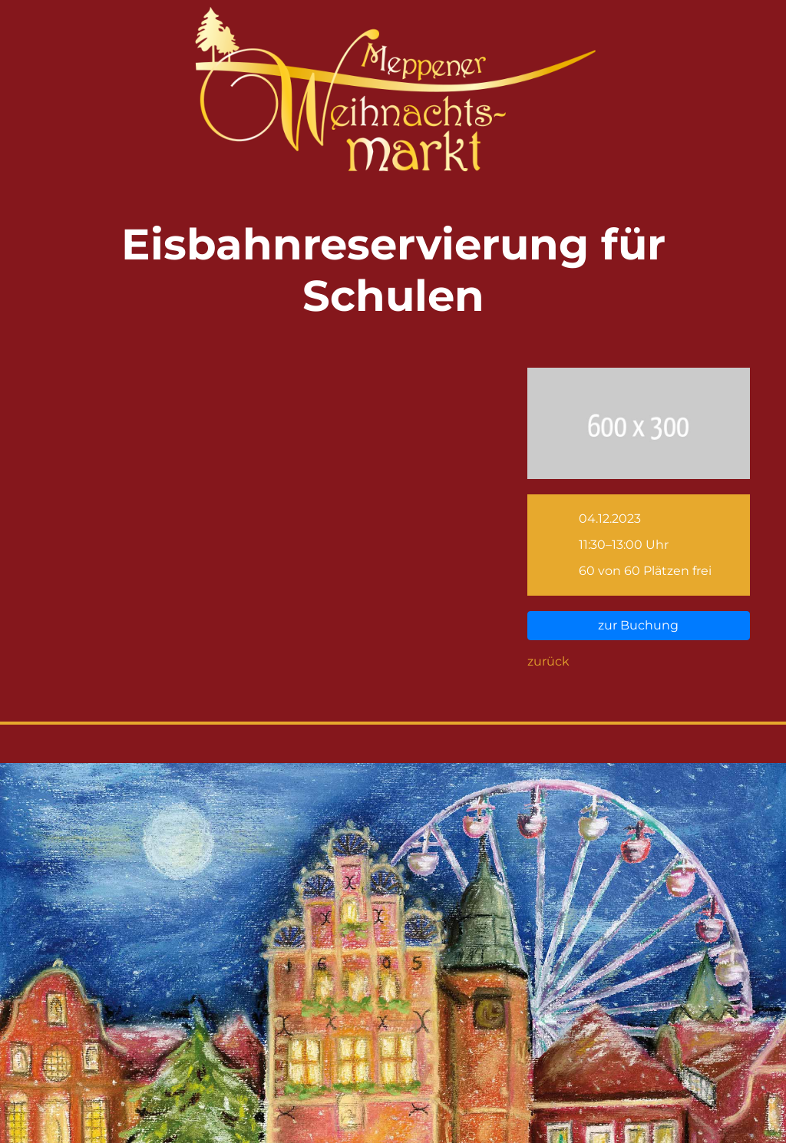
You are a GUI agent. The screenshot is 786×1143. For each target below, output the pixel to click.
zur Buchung (638, 625)
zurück (548, 661)
